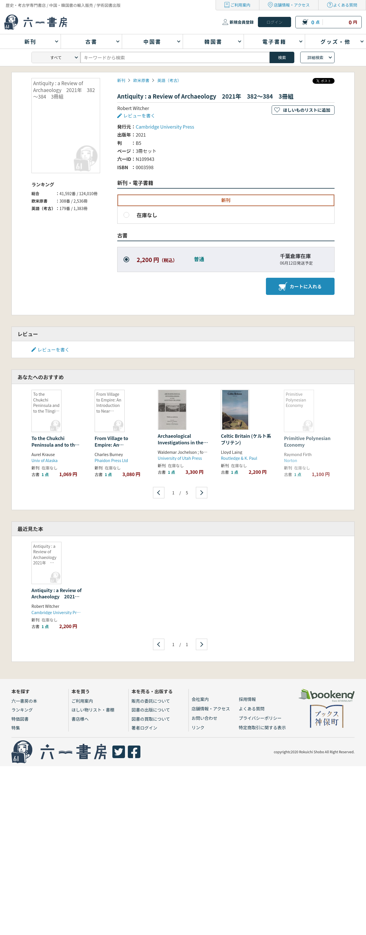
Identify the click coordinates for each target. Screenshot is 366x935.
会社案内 (200, 699)
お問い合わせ (204, 718)
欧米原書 (141, 80)
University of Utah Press (180, 458)
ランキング (22, 710)
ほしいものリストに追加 (306, 110)
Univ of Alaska (44, 460)
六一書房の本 (24, 701)
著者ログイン (144, 728)
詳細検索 (315, 57)
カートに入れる (300, 286)
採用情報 (247, 699)
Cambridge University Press (165, 126)
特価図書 (20, 719)
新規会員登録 (242, 22)
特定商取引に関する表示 (262, 727)
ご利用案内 (240, 5)
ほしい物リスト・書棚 (92, 710)
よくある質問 (345, 5)
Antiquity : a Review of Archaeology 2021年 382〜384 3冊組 (57, 596)
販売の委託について (151, 701)
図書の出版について (151, 710)
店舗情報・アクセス (292, 5)
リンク (198, 727)
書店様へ (80, 719)
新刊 (121, 80)
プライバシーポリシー (260, 718)
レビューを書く (139, 115)
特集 (15, 728)
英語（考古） (169, 80)
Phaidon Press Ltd (111, 460)
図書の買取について (151, 719)
